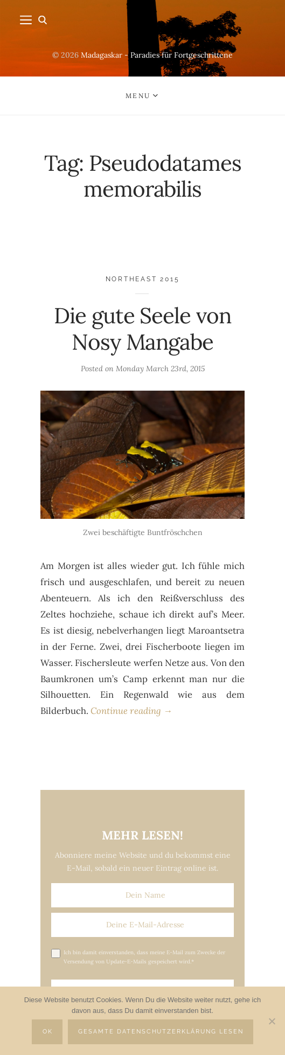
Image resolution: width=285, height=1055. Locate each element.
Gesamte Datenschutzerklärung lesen (161, 1031)
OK (48, 1031)
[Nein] (271, 1021)
